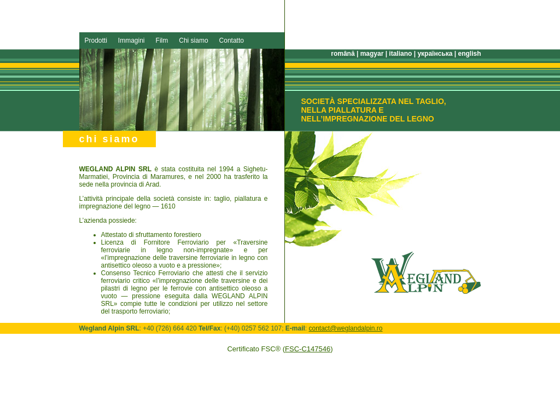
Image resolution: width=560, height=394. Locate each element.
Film (162, 40)
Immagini (131, 40)
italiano (400, 53)
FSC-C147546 (307, 349)
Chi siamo (193, 40)
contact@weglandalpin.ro (346, 328)
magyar (372, 53)
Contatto (231, 40)
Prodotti (96, 40)
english (469, 53)
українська (434, 53)
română (342, 53)
